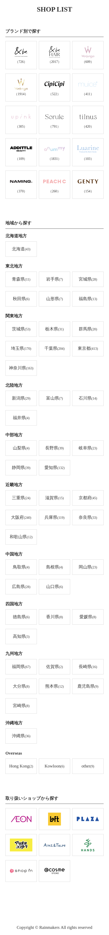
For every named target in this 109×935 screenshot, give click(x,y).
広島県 (21, 587)
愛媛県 (87, 617)
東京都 (88, 348)
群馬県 (88, 329)
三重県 (21, 498)
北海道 (21, 249)
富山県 (54, 398)
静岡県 (21, 467)
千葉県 (54, 348)
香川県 (54, 617)
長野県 (54, 448)
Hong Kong (21, 766)
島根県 (54, 567)
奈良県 (88, 517)
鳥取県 (21, 567)
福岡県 (21, 667)
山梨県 (21, 448)
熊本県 (54, 686)
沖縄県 (21, 736)
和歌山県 (21, 537)
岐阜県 (88, 448)
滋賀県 (54, 498)
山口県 (54, 587)
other (87, 766)
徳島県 (21, 617)
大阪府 (21, 517)
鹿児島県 (87, 686)
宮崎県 (21, 706)
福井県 (21, 418)
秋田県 (21, 299)
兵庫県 (54, 517)
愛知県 (54, 467)
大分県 (21, 686)
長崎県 (88, 667)
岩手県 (54, 279)
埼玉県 (21, 348)
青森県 (21, 279)
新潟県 (21, 398)
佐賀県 (54, 667)
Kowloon (54, 766)
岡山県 (88, 567)
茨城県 (21, 329)
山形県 (54, 299)
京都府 (88, 498)
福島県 (88, 299)
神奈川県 (21, 368)
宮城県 (88, 279)
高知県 (21, 636)
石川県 (88, 398)
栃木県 (54, 329)
